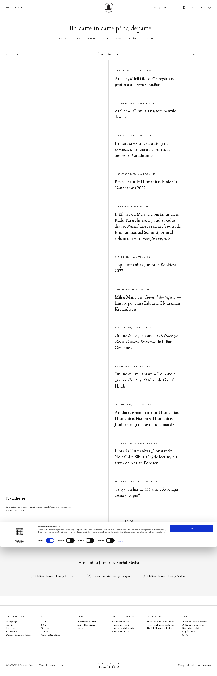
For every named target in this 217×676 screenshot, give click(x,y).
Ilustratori (11, 628)
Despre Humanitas (85, 624)
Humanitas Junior (120, 631)
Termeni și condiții (190, 628)
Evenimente (151, 38)
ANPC (185, 634)
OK (192, 658)
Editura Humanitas (121, 621)
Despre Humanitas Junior (18, 634)
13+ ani (106, 38)
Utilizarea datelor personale (195, 621)
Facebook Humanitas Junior (160, 621)
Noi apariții (11, 621)
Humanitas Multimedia (123, 628)
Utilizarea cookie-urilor (193, 624)
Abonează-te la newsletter (22, 522)
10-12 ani (92, 38)
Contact (80, 628)
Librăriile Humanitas (86, 621)
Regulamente (188, 631)
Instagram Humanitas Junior (160, 624)
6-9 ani (77, 38)
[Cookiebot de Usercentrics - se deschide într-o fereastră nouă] (19, 671)
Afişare (120, 671)
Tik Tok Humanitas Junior (159, 628)
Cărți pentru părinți (127, 38)
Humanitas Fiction (120, 624)
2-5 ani (63, 38)
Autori (9, 624)
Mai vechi (130, 521)
